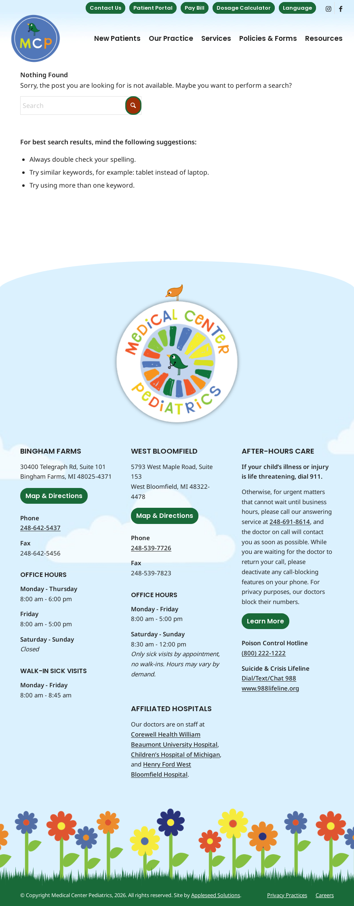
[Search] (80, 105)
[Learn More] (265, 621)
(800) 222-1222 (264, 653)
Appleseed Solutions (215, 895)
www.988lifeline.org (270, 688)
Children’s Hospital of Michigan (175, 754)
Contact (105, 8)
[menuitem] (105, 8)
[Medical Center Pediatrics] (35, 38)
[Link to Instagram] (328, 8)
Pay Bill (194, 8)
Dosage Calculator (244, 8)
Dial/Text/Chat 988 (269, 678)
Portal (153, 8)
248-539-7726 (151, 548)
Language (297, 8)
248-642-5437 (40, 528)
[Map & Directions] (54, 496)
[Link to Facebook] (341, 8)
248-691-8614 (290, 521)
